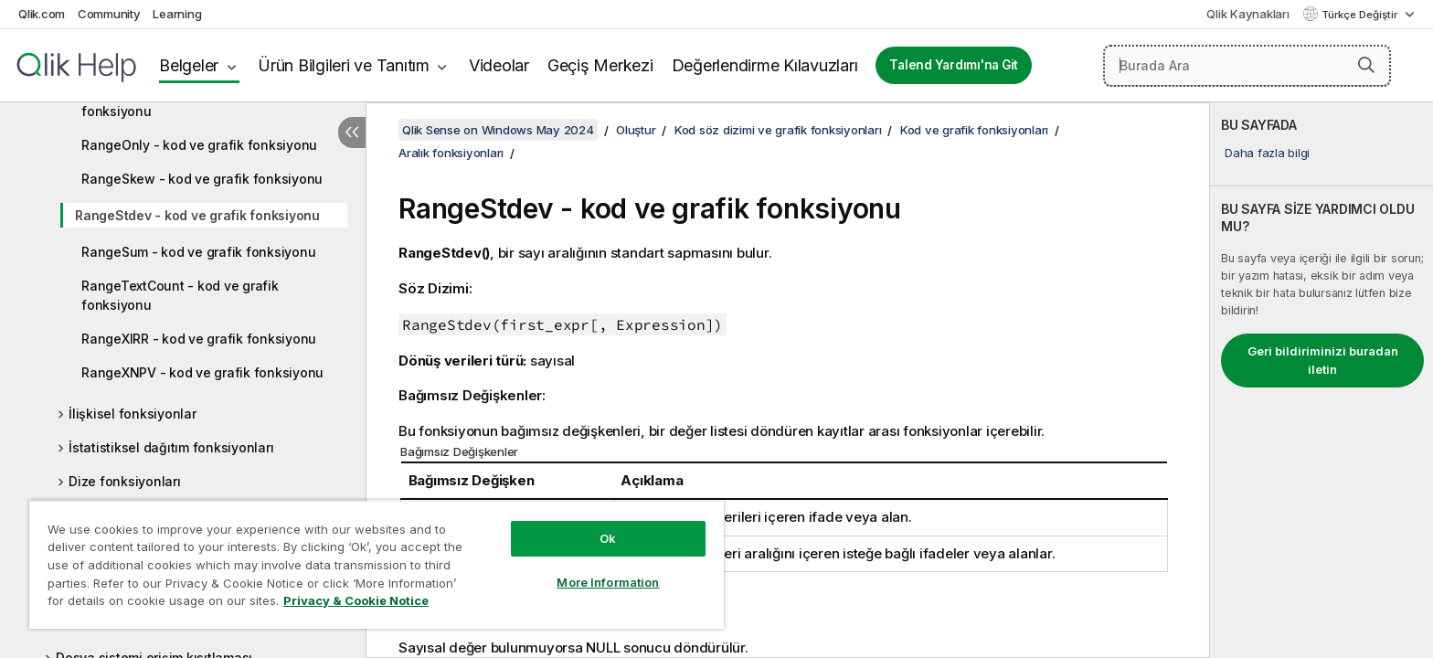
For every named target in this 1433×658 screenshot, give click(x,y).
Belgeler (188, 65)
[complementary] (1321, 380)
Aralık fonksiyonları (451, 152)
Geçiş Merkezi (600, 65)
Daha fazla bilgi (1267, 152)
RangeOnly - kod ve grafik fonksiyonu (199, 145)
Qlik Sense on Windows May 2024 (498, 129)
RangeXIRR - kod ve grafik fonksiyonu (198, 338)
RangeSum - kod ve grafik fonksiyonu (198, 252)
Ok (608, 538)
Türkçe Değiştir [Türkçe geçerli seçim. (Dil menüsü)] (1361, 14)
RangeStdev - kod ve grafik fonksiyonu (197, 215)
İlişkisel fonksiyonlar (132, 413)
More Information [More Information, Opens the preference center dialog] (608, 582)
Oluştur (635, 129)
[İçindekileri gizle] (352, 132)
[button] (1366, 65)
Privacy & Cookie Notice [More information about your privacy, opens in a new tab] (356, 600)
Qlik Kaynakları (1247, 13)
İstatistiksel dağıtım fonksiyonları (171, 447)
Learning (177, 13)
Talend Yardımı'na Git (953, 65)
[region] (376, 564)
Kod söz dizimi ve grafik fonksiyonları (778, 129)
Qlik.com (41, 13)
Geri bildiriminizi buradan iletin (1322, 360)
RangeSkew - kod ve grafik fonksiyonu (202, 178)
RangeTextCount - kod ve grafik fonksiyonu (180, 295)
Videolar (499, 65)
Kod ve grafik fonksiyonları (974, 129)
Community (109, 13)
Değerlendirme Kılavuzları (765, 65)
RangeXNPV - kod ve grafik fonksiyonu (202, 372)
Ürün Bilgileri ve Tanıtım (344, 65)
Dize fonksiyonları (125, 481)
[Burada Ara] (1247, 66)
